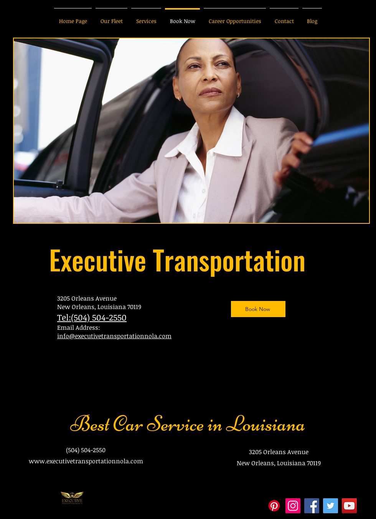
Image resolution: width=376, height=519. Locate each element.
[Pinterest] (274, 505)
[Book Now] (258, 309)
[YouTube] (349, 505)
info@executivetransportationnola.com (114, 336)
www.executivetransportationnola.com (86, 461)
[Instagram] (292, 505)
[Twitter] (330, 505)
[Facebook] (311, 505)
